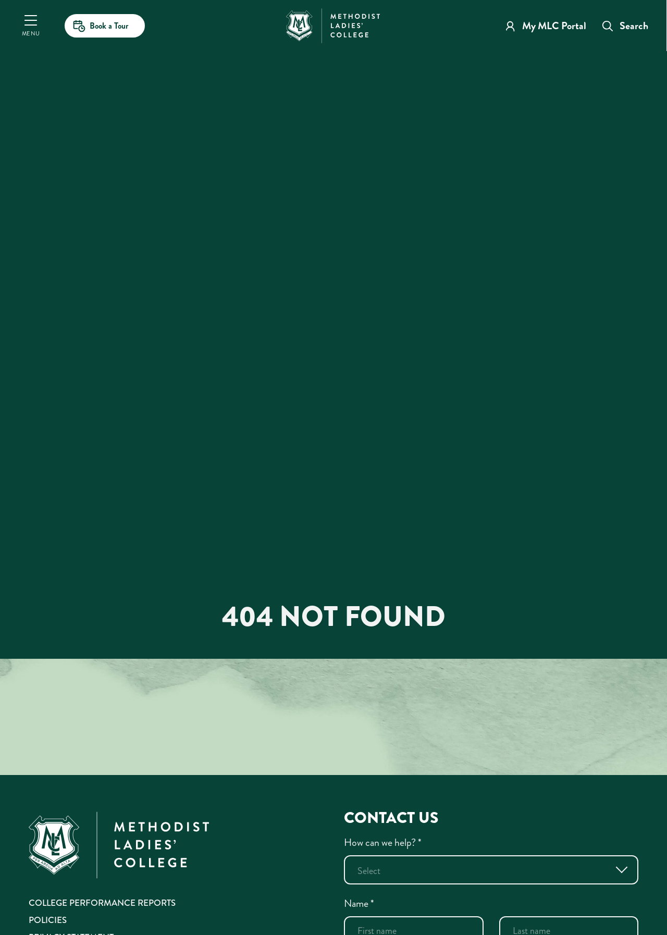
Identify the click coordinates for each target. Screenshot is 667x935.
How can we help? (383, 842)
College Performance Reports (102, 902)
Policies (48, 920)
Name (359, 903)
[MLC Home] (333, 24)
